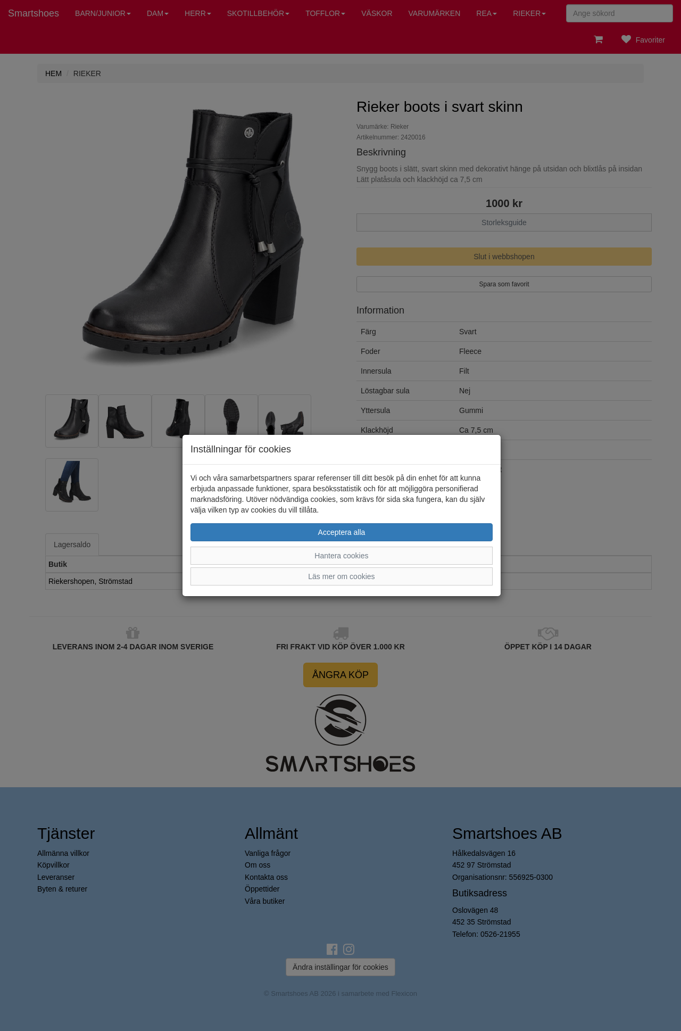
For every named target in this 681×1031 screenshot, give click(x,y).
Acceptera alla (342, 532)
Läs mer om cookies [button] (341, 576)
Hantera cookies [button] (341, 555)
